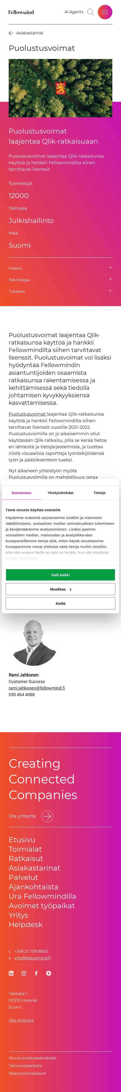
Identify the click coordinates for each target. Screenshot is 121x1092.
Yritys (18, 915)
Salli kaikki (60, 575)
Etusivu (22, 839)
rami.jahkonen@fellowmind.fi (37, 688)
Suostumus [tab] (22, 493)
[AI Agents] (74, 12)
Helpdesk (26, 924)
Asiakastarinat (34, 867)
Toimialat (25, 849)
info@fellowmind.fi (32, 958)
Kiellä (60, 603)
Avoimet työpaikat (42, 905)
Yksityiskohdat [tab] (60, 493)
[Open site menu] (105, 12)
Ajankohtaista (34, 886)
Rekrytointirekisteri (27, 1073)
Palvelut (23, 877)
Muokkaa (60, 589)
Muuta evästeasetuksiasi (32, 1058)
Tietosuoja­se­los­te (25, 1065)
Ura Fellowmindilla (42, 896)
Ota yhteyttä (21, 1020)
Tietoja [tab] (100, 493)
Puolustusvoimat (28, 414)
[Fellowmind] (22, 12)
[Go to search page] (90, 12)
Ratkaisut (26, 858)
